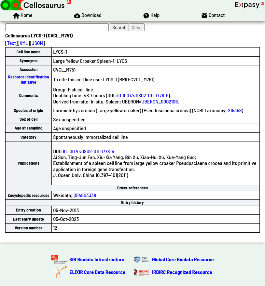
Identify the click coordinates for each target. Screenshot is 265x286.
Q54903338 (85, 195)
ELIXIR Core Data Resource (97, 272)
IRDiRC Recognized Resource (182, 272)
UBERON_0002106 (160, 101)
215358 (235, 110)
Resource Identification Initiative (28, 79)
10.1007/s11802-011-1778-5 (143, 95)
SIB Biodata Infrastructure (96, 259)
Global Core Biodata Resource (183, 259)
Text (11, 43)
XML (24, 43)
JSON (37, 43)
